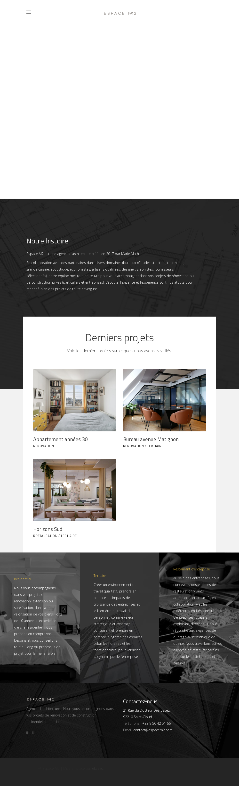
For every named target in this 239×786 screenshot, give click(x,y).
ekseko (97, 768)
